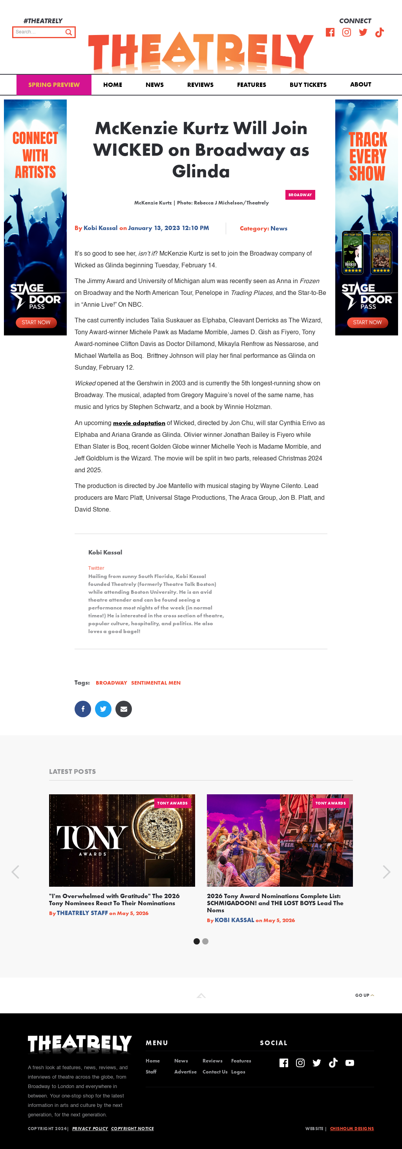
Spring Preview (54, 85)
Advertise (185, 1072)
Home (112, 85)
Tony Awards (172, 803)
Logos (238, 1072)
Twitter (96, 568)
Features (251, 85)
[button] (362, 84)
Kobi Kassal (100, 228)
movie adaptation (139, 423)
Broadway (300, 194)
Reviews (200, 85)
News (155, 85)
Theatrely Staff (82, 913)
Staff (151, 1072)
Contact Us (215, 1072)
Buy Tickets (308, 85)
